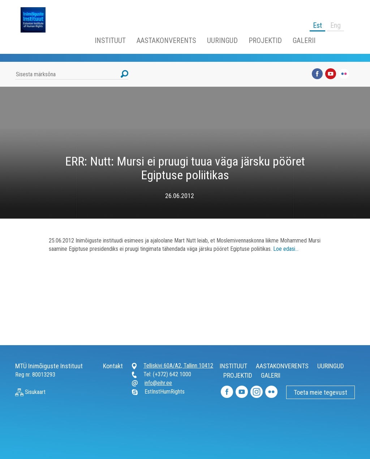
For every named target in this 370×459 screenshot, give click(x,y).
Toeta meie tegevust (320, 392)
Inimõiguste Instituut (37, 20)
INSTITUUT (110, 40)
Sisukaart (30, 392)
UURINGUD (222, 40)
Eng (335, 25)
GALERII (304, 40)
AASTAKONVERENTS (166, 40)
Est (317, 25)
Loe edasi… (285, 248)
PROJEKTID (265, 40)
